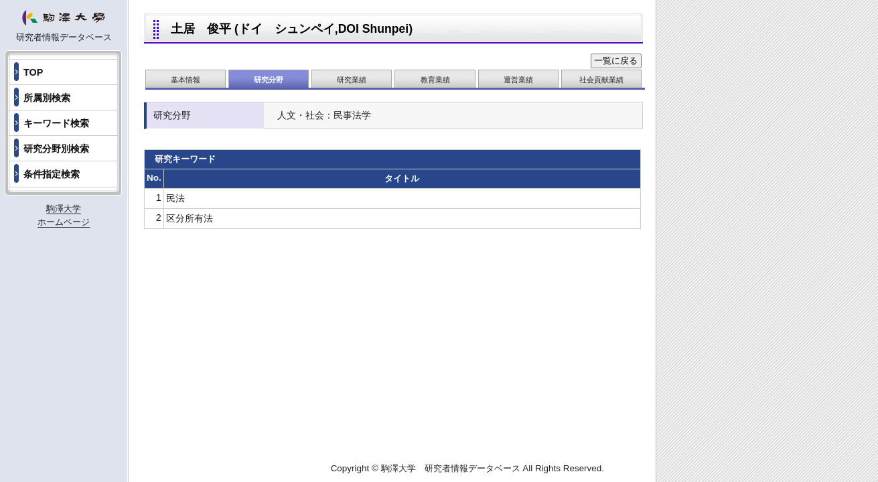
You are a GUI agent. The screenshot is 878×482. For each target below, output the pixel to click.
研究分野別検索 (56, 148)
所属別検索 (46, 97)
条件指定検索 (51, 174)
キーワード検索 (56, 123)
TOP (33, 72)
